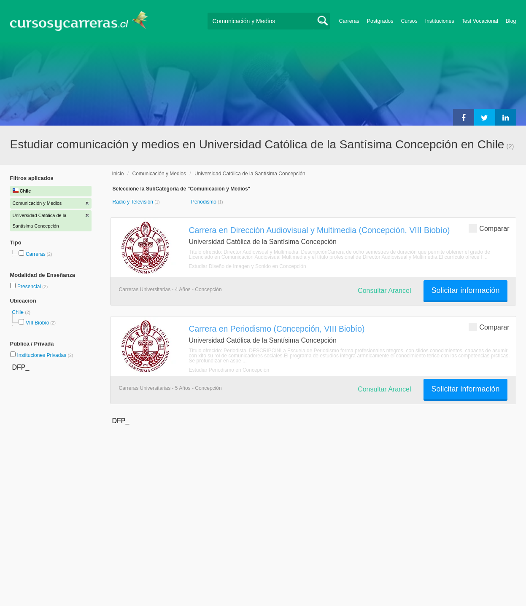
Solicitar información (465, 290)
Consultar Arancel (384, 290)
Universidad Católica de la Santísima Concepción (249, 174)
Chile (18, 312)
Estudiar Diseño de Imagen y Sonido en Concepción (247, 266)
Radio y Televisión (134, 202)
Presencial (29, 287)
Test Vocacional (480, 21)
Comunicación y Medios (159, 174)
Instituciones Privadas (45, 355)
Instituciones (439, 21)
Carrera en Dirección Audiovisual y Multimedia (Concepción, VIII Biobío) (319, 230)
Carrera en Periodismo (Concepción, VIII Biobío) (277, 328)
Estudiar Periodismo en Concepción (229, 370)
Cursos (409, 21)
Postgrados (380, 21)
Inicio (118, 174)
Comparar (489, 228)
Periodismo (204, 202)
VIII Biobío (37, 323)
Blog (511, 21)
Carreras (349, 21)
